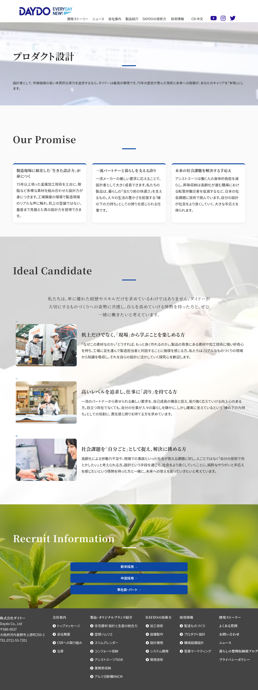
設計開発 (154, 642)
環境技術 (154, 659)
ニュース (98, 18)
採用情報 (177, 18)
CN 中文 (197, 18)
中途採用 (127, 578)
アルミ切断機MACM (106, 676)
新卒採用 (127, 566)
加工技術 (154, 625)
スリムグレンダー (104, 642)
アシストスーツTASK (106, 659)
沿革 (58, 651)
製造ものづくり (192, 625)
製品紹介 (132, 18)
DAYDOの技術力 (154, 18)
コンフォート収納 (104, 651)
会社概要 (61, 634)
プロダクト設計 (192, 634)
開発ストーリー (77, 18)
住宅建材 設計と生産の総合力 (113, 625)
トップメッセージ (66, 625)
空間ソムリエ (101, 634)
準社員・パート (127, 589)
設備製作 (154, 634)
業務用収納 (100, 668)
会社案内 (114, 18)
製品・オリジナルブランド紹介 (111, 617)
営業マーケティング (195, 651)
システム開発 (157, 651)
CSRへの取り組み (67, 642)
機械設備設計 (192, 642)
